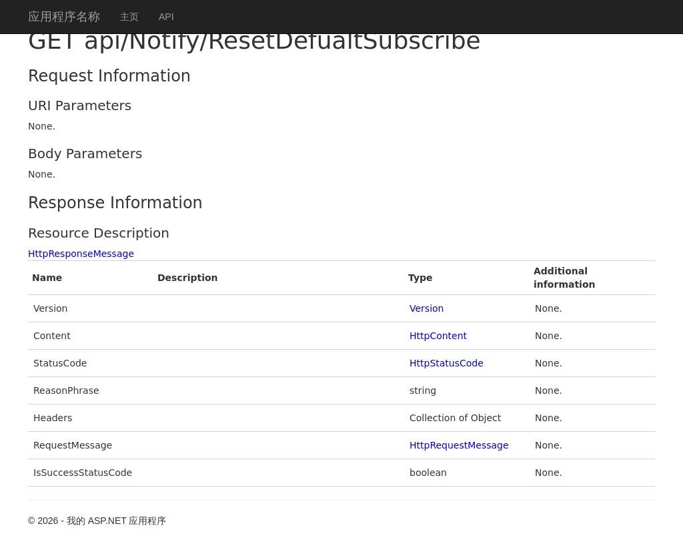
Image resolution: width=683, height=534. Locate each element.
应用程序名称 (64, 16)
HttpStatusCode (447, 363)
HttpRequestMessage (459, 445)
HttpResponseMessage (81, 253)
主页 (129, 16)
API (166, 16)
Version (427, 308)
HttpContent (438, 335)
